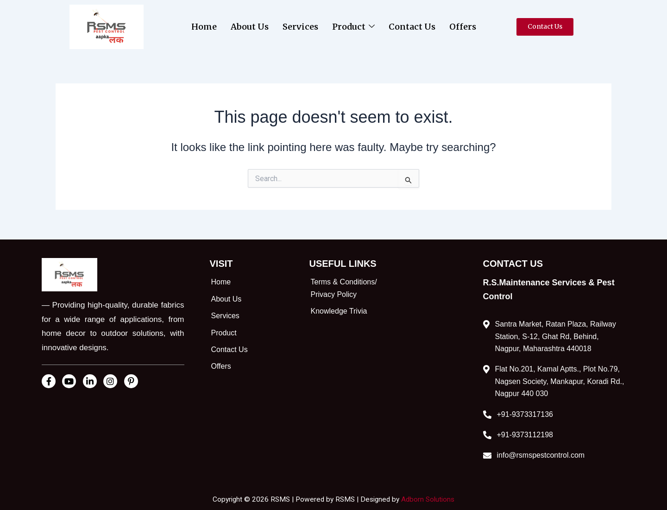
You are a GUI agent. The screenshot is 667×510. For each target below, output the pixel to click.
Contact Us (412, 26)
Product (353, 26)
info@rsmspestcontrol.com (541, 455)
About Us (250, 26)
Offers (462, 26)
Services (300, 26)
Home (204, 26)
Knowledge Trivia (339, 311)
